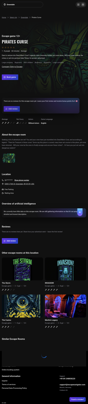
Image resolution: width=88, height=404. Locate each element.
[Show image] (9, 158)
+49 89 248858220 (67, 379)
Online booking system (10, 370)
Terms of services (9, 384)
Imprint (4, 381)
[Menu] (81, 4)
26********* (9, 180)
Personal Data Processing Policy (14, 388)
